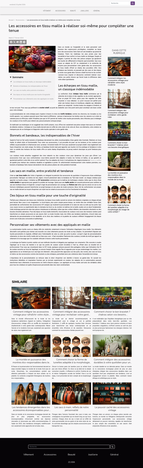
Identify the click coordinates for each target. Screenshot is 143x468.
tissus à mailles (95, 160)
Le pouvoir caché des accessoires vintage (112, 409)
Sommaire (17, 77)
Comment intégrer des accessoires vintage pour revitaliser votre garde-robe (118, 113)
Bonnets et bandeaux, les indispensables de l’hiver (30, 86)
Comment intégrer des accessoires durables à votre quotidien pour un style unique (112, 362)
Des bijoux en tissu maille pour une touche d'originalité (31, 94)
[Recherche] (120, 3)
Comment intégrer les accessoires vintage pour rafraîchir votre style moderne (118, 81)
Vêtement (47, 11)
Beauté (73, 11)
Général (96, 11)
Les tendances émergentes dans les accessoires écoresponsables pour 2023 (31, 410)
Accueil (11, 20)
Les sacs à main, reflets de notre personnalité (71, 409)
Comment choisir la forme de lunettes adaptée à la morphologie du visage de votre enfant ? (118, 208)
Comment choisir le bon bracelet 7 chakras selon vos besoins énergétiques (118, 145)
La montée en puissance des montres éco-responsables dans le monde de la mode (118, 176)
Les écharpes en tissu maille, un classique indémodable (32, 82)
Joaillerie (84, 11)
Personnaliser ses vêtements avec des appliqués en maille (33, 99)
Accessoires (60, 11)
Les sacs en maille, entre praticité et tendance (28, 90)
